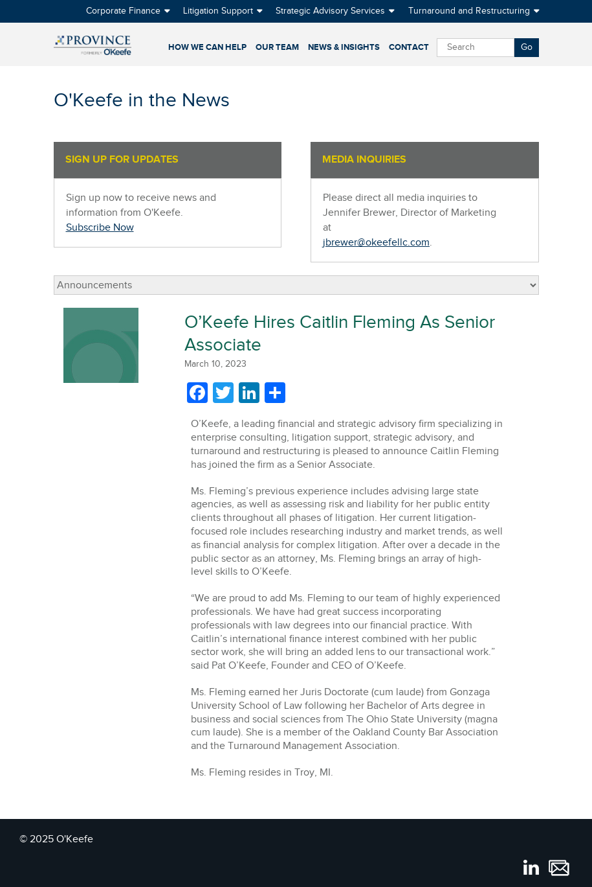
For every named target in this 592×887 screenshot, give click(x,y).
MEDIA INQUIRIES (364, 160)
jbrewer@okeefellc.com (376, 242)
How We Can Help (207, 47)
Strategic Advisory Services (330, 11)
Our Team (277, 47)
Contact (409, 47)
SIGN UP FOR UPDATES (122, 160)
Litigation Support (218, 11)
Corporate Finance (123, 11)
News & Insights (344, 47)
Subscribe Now (100, 228)
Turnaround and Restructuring (469, 11)
